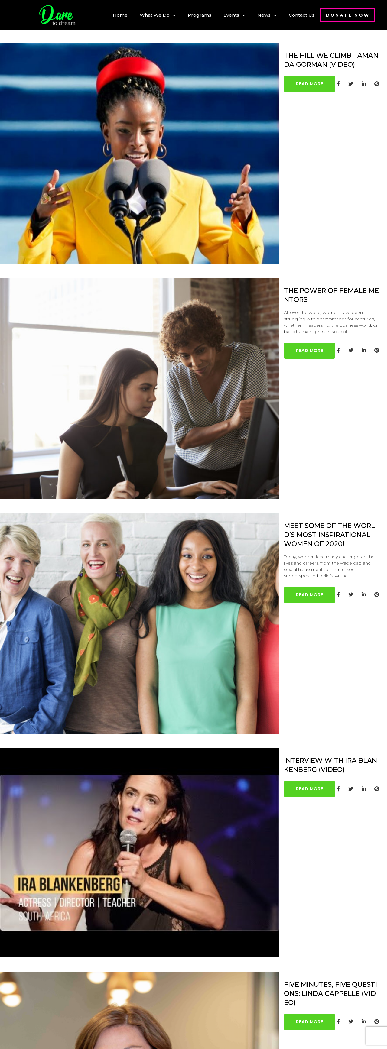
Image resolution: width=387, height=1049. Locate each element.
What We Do (158, 15)
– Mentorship (150, 962)
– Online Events (152, 969)
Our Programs (151, 947)
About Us (144, 940)
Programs (199, 15)
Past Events (147, 991)
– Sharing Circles (154, 955)
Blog (139, 998)
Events (234, 15)
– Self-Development (158, 984)
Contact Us (301, 15)
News (267, 15)
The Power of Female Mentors (260, 213)
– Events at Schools (157, 976)
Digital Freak (237, 1037)
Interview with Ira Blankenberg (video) (281, 531)
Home (120, 15)
